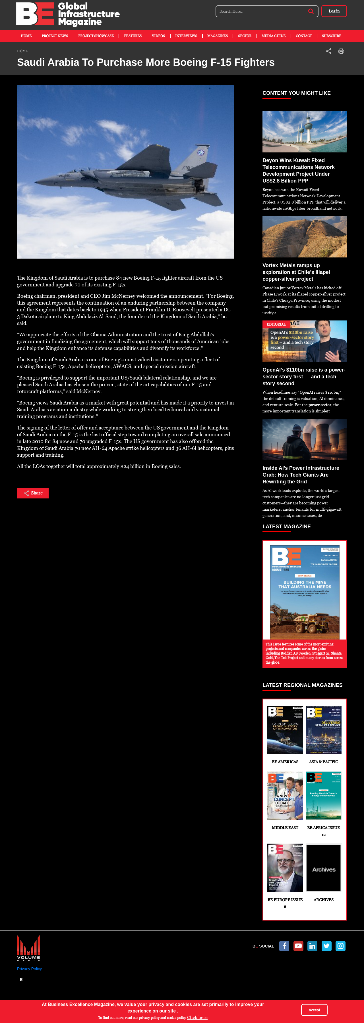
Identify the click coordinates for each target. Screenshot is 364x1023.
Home (26, 36)
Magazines (217, 36)
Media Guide (274, 36)
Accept (314, 1010)
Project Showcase (96, 36)
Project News (55, 36)
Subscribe (331, 36)
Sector (244, 36)
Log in (334, 11)
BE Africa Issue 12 (323, 804)
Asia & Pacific (323, 735)
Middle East (284, 801)
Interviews (186, 36)
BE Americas (284, 735)
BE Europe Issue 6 (284, 876)
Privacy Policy (29, 969)
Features (133, 36)
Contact (304, 36)
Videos (158, 36)
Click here (197, 1017)
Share (33, 493)
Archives (323, 873)
